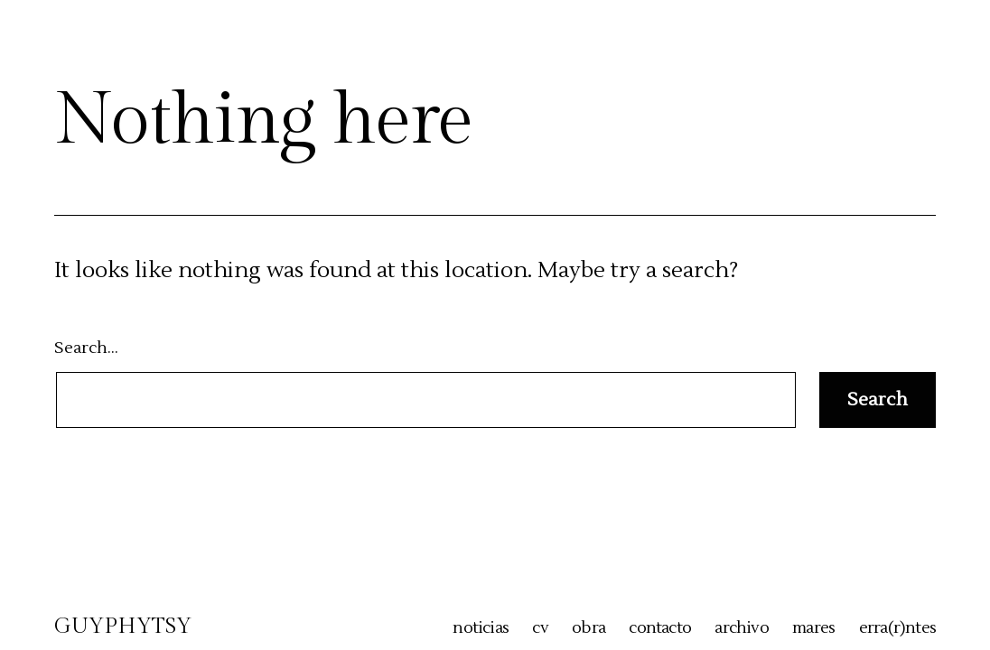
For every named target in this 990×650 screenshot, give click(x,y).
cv (539, 628)
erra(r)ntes (897, 628)
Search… (86, 348)
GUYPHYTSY (122, 626)
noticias (481, 628)
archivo (741, 628)
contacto (660, 628)
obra (588, 628)
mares (813, 628)
